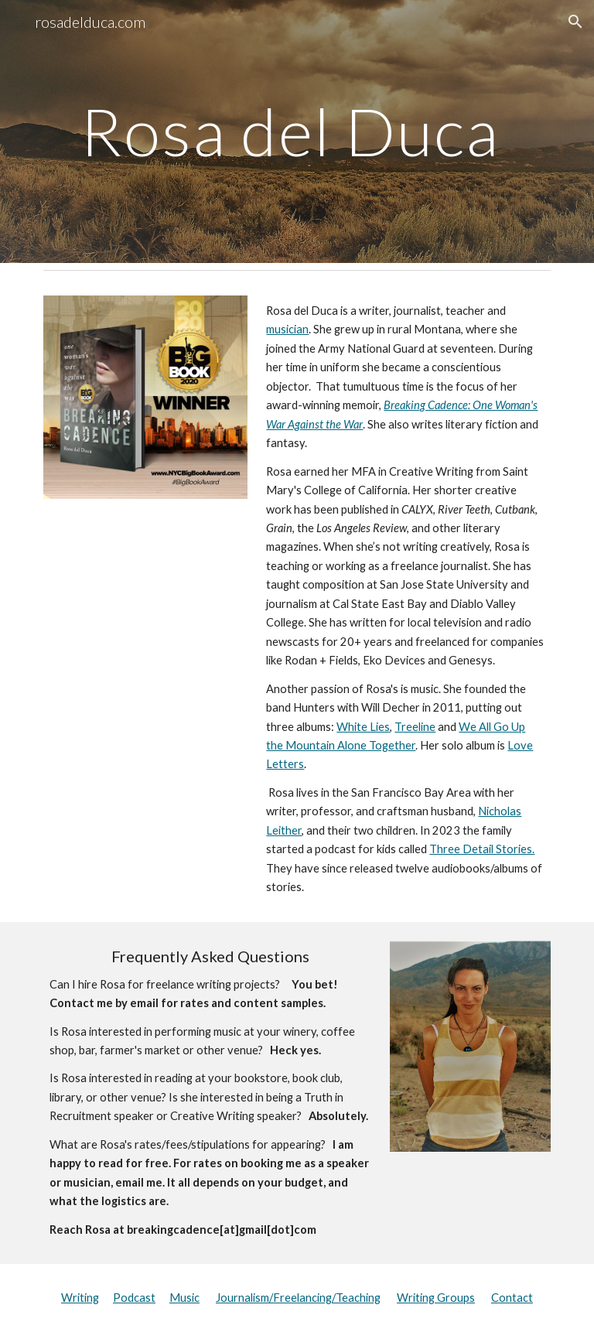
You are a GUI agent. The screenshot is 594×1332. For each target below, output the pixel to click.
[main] (296, 131)
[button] (575, 21)
